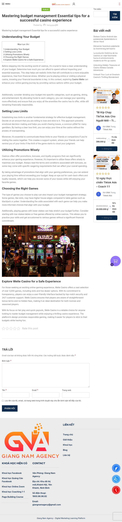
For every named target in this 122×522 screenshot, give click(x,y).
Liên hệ (66, 455)
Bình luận (6, 361)
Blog (65, 450)
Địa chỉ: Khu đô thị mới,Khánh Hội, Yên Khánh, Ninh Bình (42, 484)
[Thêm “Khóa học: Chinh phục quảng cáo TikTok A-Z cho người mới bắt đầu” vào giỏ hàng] (106, 148)
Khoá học (67, 445)
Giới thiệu (67, 439)
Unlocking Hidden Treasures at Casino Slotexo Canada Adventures (106, 67)
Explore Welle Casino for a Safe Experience (23, 60)
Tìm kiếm (97, 9)
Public (46, 9)
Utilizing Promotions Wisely (16, 54)
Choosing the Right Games (16, 57)
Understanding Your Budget (16, 49)
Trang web (66, 390)
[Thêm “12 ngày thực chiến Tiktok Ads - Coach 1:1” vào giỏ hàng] (106, 217)
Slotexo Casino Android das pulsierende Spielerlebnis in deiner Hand (105, 39)
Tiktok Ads (107, 129)
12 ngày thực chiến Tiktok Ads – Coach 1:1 (106, 182)
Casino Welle (78, 79)
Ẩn (27, 44)
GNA (108, 126)
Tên (4, 390)
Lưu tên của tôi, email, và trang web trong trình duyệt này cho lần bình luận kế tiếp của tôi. (43, 400)
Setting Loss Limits (12, 52)
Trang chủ (68, 434)
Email (35, 390)
